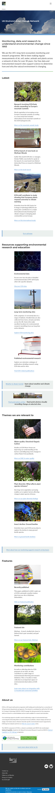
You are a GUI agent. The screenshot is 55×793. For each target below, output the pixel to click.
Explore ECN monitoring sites (24, 335)
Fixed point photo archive (16, 405)
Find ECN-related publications (24, 373)
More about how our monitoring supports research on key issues (27, 553)
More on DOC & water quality (24, 461)
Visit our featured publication (24, 604)
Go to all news (27, 236)
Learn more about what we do (28, 752)
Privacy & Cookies (7, 782)
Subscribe (5, 778)
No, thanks (45, 789)
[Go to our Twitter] (51, 771)
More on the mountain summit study (26, 128)
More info (29, 792)
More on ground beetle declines (24, 539)
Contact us (5, 775)
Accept (39, 789)
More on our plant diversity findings (26, 501)
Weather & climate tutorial (14, 387)
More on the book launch (22, 172)
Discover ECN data (20, 289)
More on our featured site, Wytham (26, 643)
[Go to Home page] (4, 3)
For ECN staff (6, 784)
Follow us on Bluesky (8, 780)
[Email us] (46, 771)
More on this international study (25, 223)
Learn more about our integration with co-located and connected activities (27, 692)
